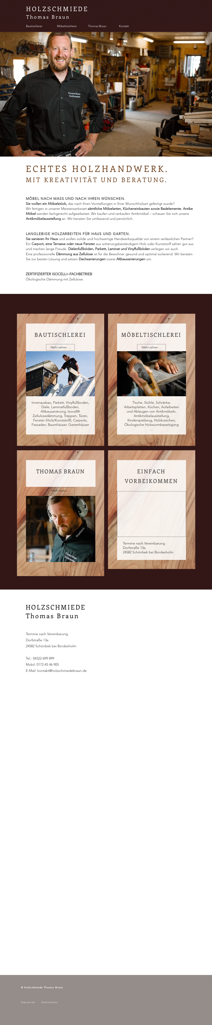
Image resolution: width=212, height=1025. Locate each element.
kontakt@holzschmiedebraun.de (62, 671)
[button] (60, 490)
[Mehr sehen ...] (60, 347)
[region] (60, 513)
